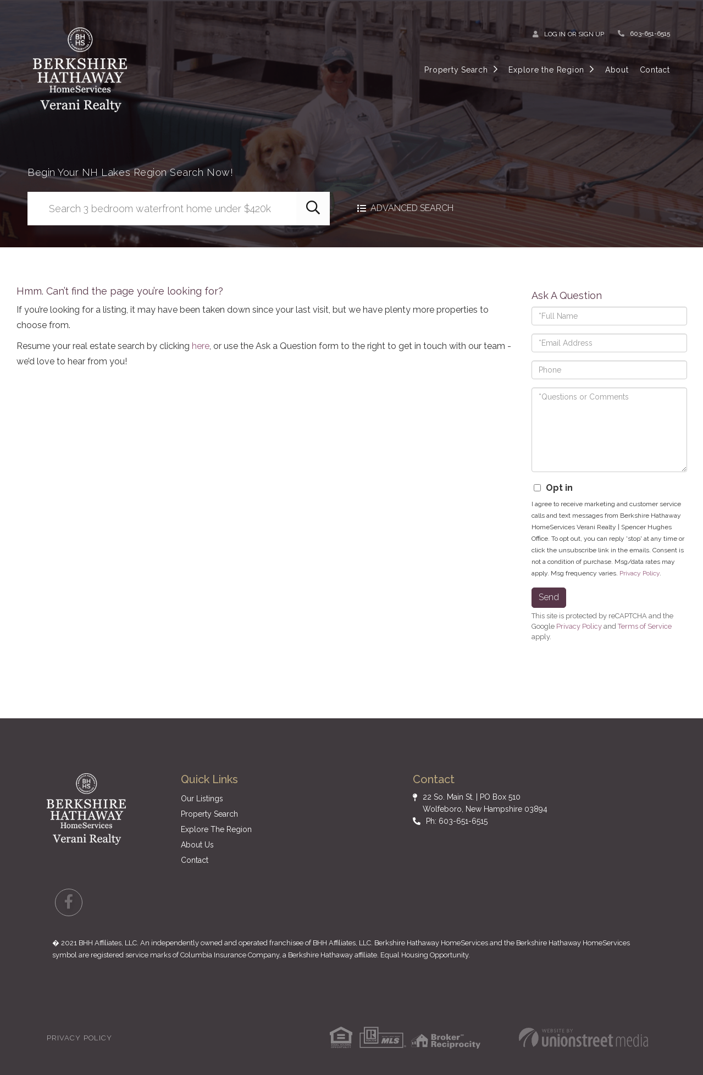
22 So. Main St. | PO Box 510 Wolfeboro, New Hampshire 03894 (485, 803)
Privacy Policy (639, 573)
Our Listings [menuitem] (202, 798)
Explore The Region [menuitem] (216, 829)
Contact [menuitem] (655, 69)
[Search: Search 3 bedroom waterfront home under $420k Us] (161, 208)
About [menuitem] (617, 69)
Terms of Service (645, 626)
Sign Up (591, 34)
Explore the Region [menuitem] (546, 69)
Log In (555, 34)
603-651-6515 (650, 33)
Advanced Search (411, 208)
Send (549, 597)
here (200, 346)
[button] (313, 208)
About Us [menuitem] (197, 844)
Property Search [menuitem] (456, 69)
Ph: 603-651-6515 (457, 821)
